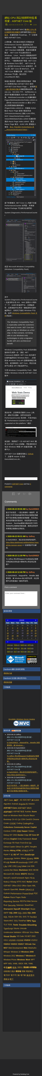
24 (13, 636)
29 (36, 636)
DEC (30, 651)
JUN (17, 648)
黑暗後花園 (8, 682)
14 (32, 630)
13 (28, 630)
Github (30, 454)
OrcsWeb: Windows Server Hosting (22, 719)
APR (30, 645)
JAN (10, 645)
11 (17, 630)
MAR (23, 645)
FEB (17, 645)
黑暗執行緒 (8, 673)
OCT (17, 651)
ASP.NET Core (17, 484)
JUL (23, 648)
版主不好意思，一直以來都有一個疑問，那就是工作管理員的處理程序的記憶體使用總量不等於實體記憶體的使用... (23, 788)
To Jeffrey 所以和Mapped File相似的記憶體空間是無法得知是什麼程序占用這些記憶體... (23, 758)
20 (28, 633)
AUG (30, 648)
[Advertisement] (23, 466)
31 (13, 638)
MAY (10, 648)
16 (8, 633)
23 (8, 636)
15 (36, 630)
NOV (23, 651)
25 (17, 636)
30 (8, 638)
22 (36, 633)
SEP (10, 651)
